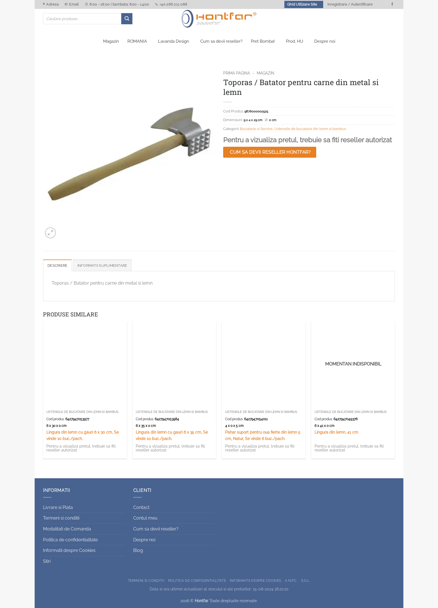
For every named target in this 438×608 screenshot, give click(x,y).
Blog (138, 550)
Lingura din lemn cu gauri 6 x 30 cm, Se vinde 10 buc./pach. (82, 435)
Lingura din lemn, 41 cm (336, 432)
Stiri (47, 561)
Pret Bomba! (263, 41)
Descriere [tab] (57, 265)
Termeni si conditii (61, 518)
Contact (141, 507)
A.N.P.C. (291, 580)
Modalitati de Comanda (67, 529)
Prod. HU (294, 41)
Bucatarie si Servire (256, 129)
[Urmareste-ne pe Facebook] (392, 4)
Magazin (111, 41)
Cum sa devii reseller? (221, 41)
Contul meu (145, 518)
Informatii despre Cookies (69, 550)
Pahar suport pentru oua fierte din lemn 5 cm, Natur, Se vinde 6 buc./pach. (262, 435)
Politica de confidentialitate (70, 539)
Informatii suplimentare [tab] (102, 265)
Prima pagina (236, 73)
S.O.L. (305, 580)
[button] (50, 232)
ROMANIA (137, 41)
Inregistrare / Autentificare (350, 4)
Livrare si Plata (58, 507)
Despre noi (324, 41)
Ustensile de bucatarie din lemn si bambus (310, 129)
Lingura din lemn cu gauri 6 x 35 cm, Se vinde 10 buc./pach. (172, 435)
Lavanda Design (173, 41)
